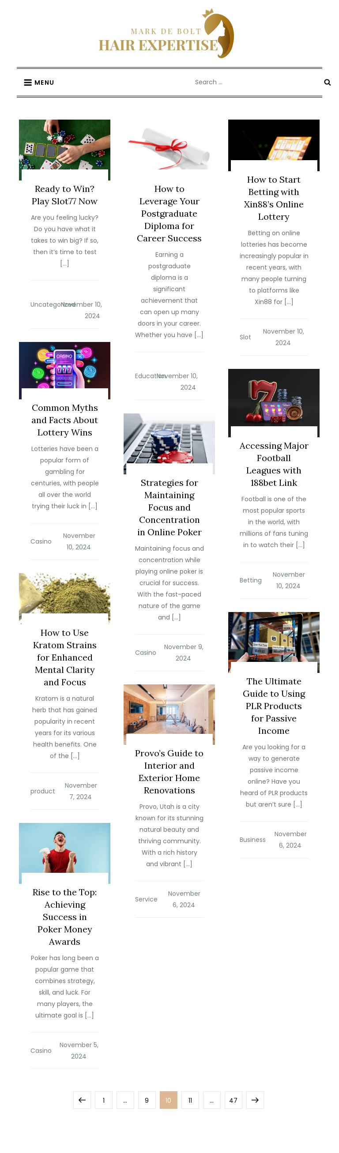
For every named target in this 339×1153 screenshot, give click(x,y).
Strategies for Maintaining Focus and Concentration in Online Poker (169, 507)
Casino (41, 541)
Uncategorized (52, 304)
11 (193, 1098)
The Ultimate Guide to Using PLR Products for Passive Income (274, 706)
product (42, 791)
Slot (245, 337)
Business (253, 840)
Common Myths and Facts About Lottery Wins (64, 420)
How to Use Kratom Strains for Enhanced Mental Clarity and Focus (65, 657)
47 (235, 1098)
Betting (251, 580)
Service (146, 899)
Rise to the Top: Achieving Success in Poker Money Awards (65, 916)
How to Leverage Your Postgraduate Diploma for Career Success (169, 213)
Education (150, 376)
